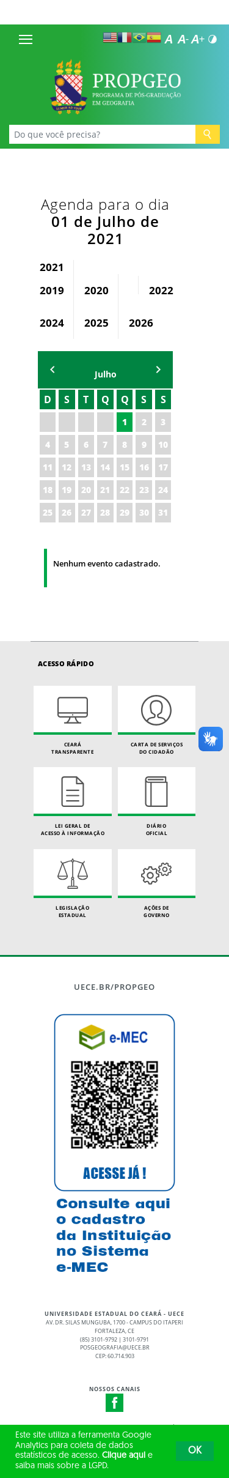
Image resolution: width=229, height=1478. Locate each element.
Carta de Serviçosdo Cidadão (157, 720)
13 (86, 467)
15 (124, 467)
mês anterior (52, 369)
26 (66, 512)
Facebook (115, 1403)
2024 (52, 323)
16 (144, 467)
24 (163, 490)
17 (163, 467)
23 (144, 490)
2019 (52, 290)
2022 (161, 290)
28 (105, 512)
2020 (96, 290)
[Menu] (25, 39)
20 (86, 490)
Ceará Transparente (73, 720)
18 (48, 490)
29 (124, 512)
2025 (96, 323)
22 (124, 490)
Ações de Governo (157, 883)
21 (105, 490)
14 (105, 467)
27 (86, 512)
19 (66, 490)
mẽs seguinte (158, 369)
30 (144, 512)
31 (163, 512)
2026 (141, 323)
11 (48, 467)
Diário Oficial (157, 801)
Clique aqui (123, 1455)
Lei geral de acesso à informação (73, 801)
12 (66, 467)
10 (163, 444)
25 (48, 512)
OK (195, 1451)
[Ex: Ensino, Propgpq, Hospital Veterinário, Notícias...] (102, 134)
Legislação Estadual (73, 883)
